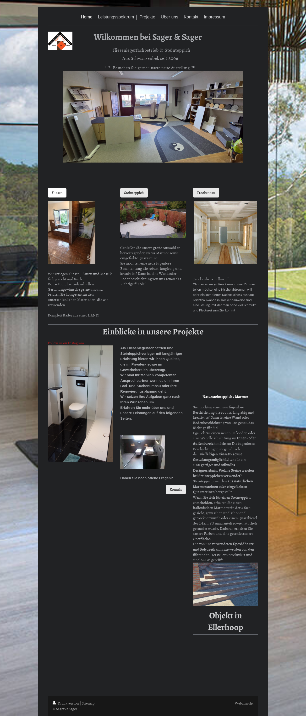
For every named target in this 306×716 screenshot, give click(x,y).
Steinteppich (134, 192)
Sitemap (88, 703)
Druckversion (66, 703)
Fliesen (57, 192)
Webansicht (244, 703)
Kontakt (175, 489)
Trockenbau (206, 192)
